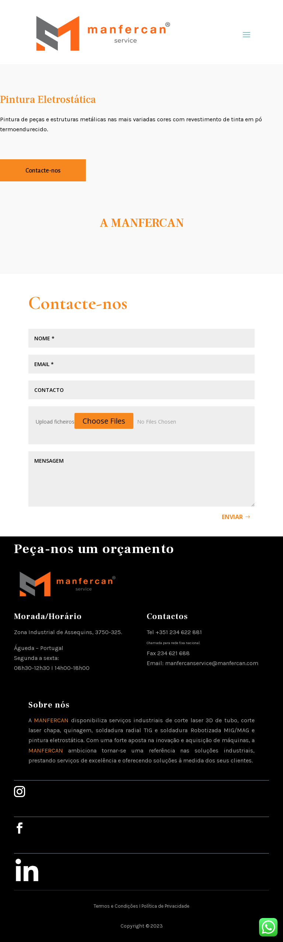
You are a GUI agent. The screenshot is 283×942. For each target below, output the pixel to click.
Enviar (232, 517)
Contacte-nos (42, 170)
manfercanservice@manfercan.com (211, 663)
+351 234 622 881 (179, 632)
